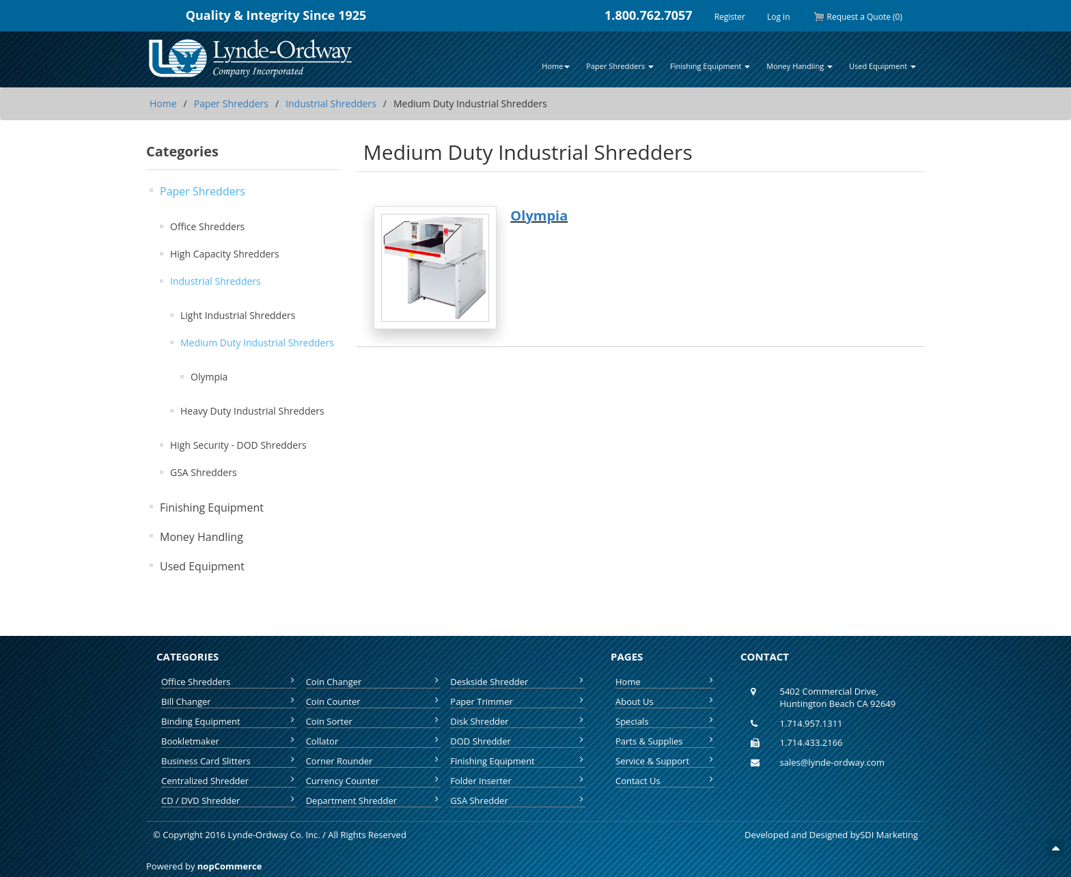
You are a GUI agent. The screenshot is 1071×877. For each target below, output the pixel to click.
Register (729, 17)
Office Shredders (207, 226)
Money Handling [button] (799, 66)
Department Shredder (373, 800)
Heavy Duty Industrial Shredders (252, 410)
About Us (665, 701)
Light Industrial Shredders (237, 315)
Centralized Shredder (228, 781)
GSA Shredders (203, 472)
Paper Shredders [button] (620, 66)
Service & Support (665, 761)
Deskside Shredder (517, 682)
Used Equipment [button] (882, 66)
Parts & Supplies (665, 741)
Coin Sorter (373, 721)
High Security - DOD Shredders (238, 445)
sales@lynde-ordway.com (832, 762)
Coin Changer (373, 682)
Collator (373, 741)
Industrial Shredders (331, 103)
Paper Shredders (231, 103)
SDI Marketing (889, 835)
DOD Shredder (517, 741)
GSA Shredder (517, 800)
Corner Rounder (373, 761)
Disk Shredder (517, 721)
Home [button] (556, 66)
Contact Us (665, 781)
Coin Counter (373, 701)
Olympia (209, 376)
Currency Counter (373, 781)
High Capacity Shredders (224, 253)
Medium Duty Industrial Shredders (257, 342)
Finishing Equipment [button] (710, 66)
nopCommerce (229, 866)
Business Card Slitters (228, 761)
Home (163, 103)
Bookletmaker (228, 741)
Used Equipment (202, 566)
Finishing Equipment (212, 507)
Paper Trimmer (517, 701)
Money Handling (201, 536)
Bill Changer (228, 701)
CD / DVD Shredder (228, 800)
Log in (778, 17)
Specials (665, 721)
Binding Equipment (228, 721)
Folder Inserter (517, 781)
